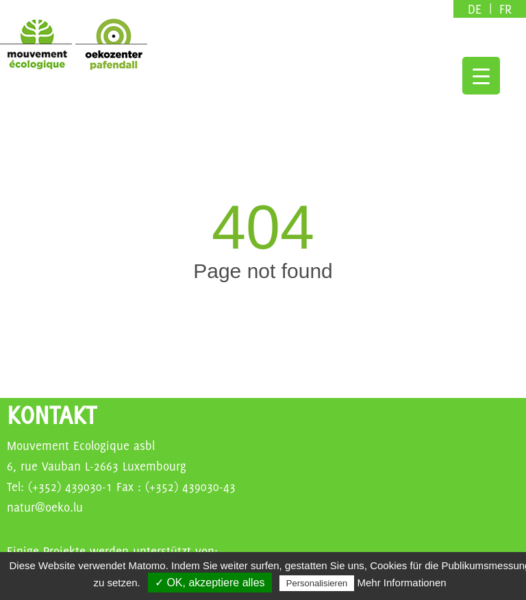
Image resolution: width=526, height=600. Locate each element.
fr (505, 8)
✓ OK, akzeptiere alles (210, 582)
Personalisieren (317, 583)
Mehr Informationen (402, 582)
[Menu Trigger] (481, 76)
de (477, 8)
